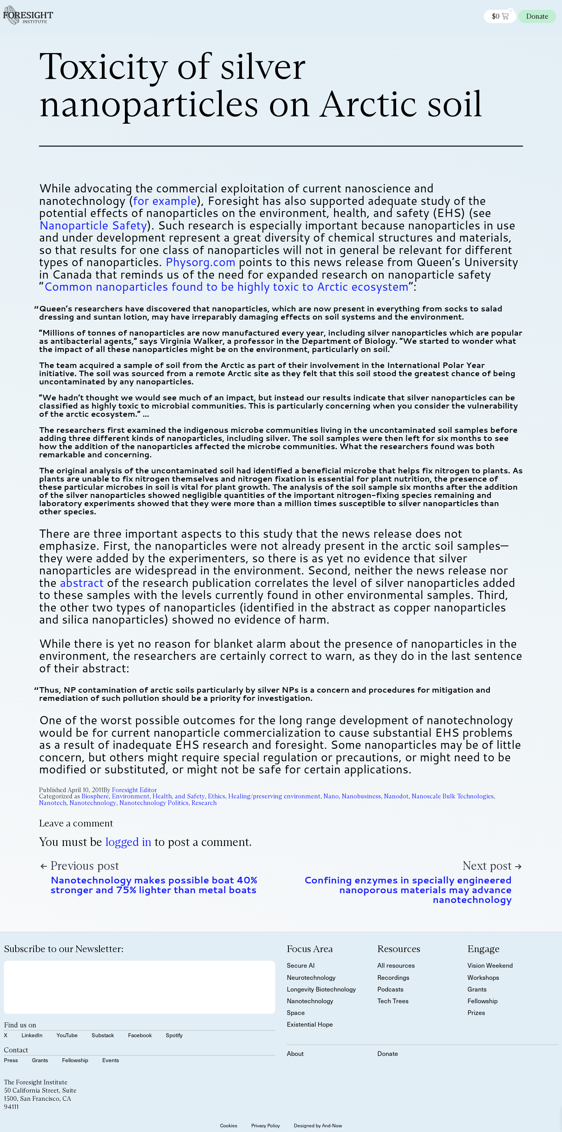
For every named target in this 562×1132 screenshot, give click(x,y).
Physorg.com (200, 261)
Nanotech (52, 803)
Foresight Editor (134, 790)
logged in (128, 842)
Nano (331, 796)
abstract (82, 582)
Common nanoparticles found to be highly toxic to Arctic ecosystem (226, 286)
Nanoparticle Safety (93, 225)
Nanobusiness (361, 796)
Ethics (216, 796)
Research (204, 803)
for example (165, 200)
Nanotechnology (92, 803)
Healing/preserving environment (274, 796)
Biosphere (95, 796)
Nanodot (396, 796)
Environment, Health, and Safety (158, 796)
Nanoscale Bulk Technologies (453, 796)
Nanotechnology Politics (154, 803)
